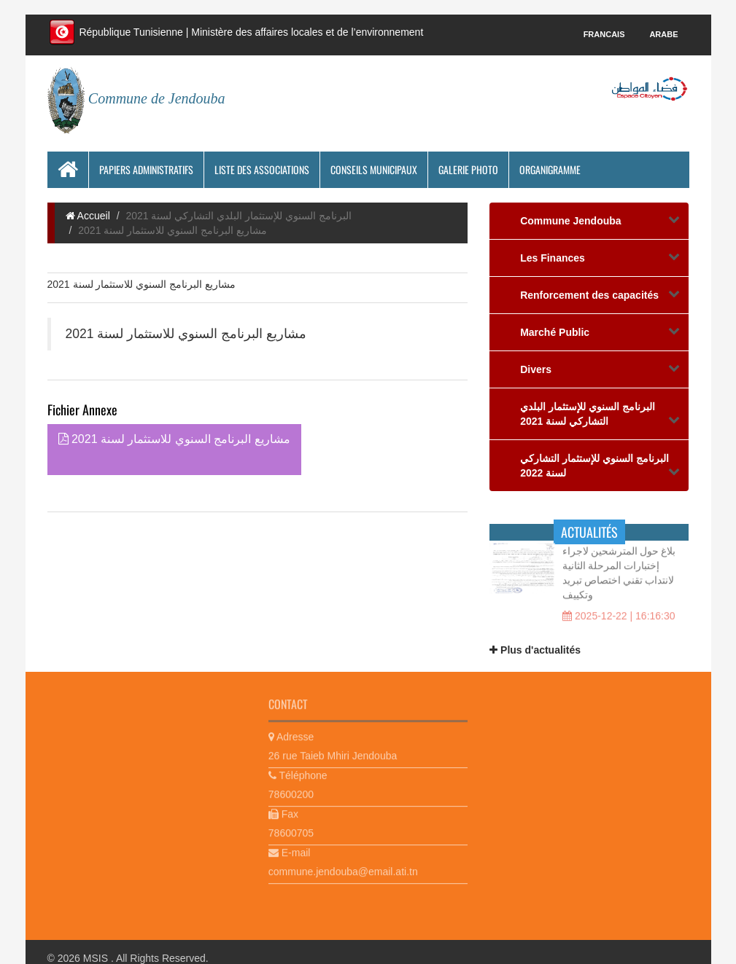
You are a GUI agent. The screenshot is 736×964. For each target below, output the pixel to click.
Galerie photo (468, 169)
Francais (604, 34)
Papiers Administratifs (146, 169)
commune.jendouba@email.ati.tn (343, 868)
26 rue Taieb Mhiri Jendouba (332, 753)
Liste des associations (261, 169)
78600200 (291, 791)
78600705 (291, 830)
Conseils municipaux (373, 169)
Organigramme (550, 169)
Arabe (663, 34)
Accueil (88, 216)
